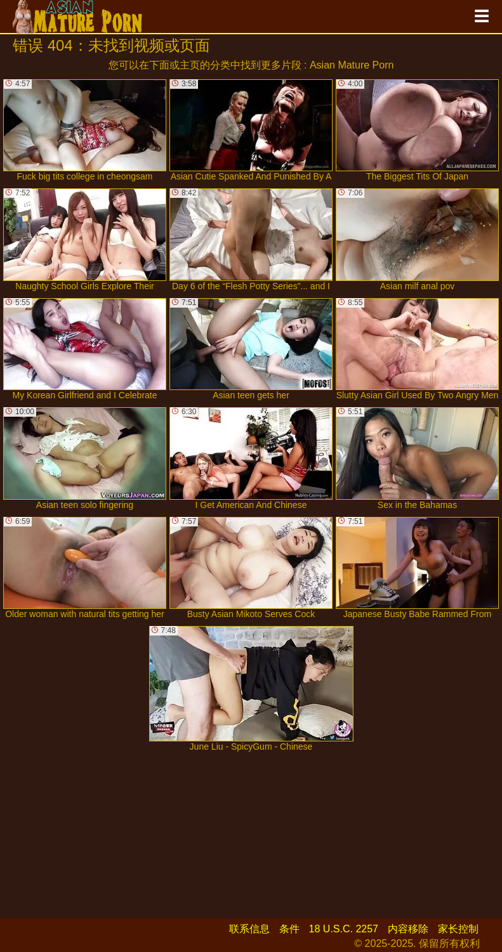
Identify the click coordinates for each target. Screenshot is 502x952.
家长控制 (458, 928)
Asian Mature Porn (352, 65)
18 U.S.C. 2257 (343, 928)
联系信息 (249, 928)
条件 (289, 928)
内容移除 (408, 928)
